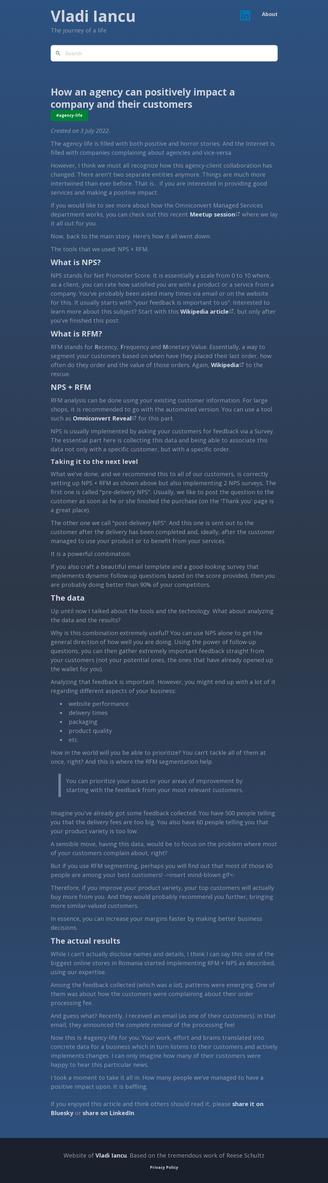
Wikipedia (225, 365)
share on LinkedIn (108, 1113)
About (270, 14)
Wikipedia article (204, 311)
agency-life (71, 115)
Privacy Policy (164, 1167)
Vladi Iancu (111, 1155)
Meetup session (212, 214)
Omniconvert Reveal (102, 418)
